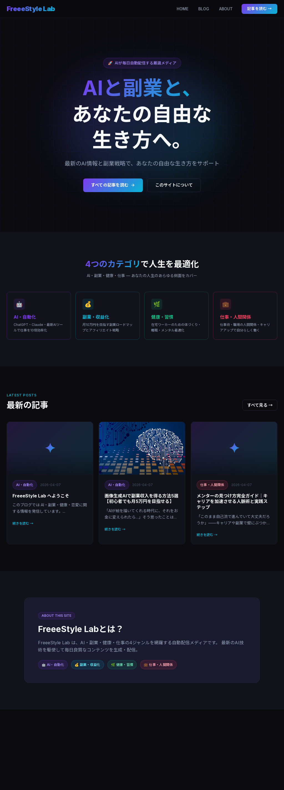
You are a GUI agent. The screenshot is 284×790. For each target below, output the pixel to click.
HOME (182, 8)
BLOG (203, 8)
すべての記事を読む (113, 185)
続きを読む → (22, 523)
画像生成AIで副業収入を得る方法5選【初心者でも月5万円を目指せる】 (141, 498)
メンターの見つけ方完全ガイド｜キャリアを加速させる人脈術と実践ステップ (232, 501)
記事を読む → (259, 8)
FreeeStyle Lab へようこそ (40, 496)
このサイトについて (174, 185)
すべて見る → (260, 405)
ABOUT (226, 8)
